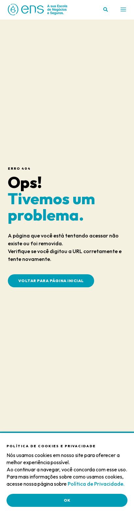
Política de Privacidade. (96, 483)
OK (67, 500)
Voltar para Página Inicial (51, 280)
